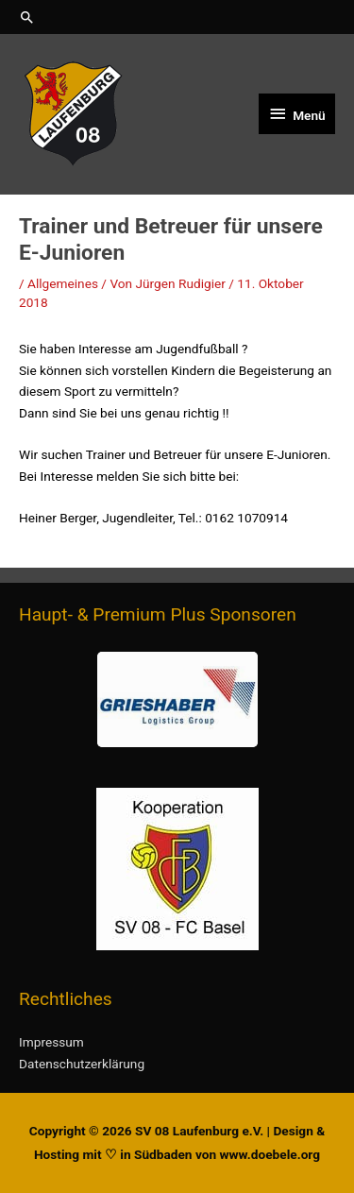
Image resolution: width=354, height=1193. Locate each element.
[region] (177, 699)
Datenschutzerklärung (81, 1063)
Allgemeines (62, 283)
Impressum (51, 1041)
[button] (177, 17)
